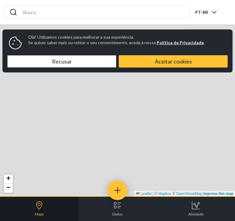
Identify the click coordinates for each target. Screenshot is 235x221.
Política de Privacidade (180, 42)
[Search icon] (13, 12)
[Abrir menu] (225, 12)
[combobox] (206, 12)
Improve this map (218, 194)
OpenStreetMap (189, 194)
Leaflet (143, 194)
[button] (8, 179)
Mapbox (164, 194)
